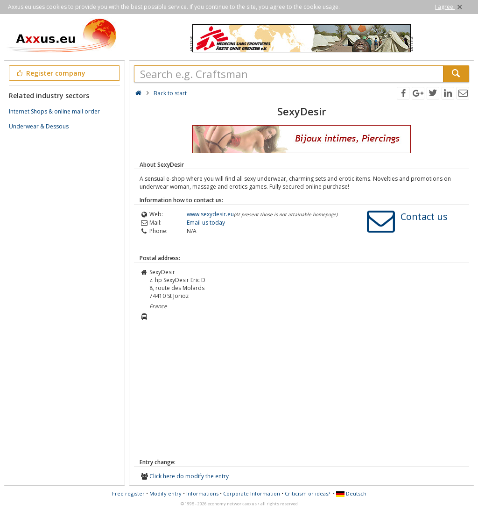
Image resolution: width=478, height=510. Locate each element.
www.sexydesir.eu (210, 214)
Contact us (424, 216)
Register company (50, 73)
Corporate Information (251, 493)
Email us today (206, 223)
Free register (128, 493)
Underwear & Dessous (39, 126)
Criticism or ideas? (307, 493)
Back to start (170, 93)
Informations (202, 493)
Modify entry (165, 493)
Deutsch (351, 493)
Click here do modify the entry (189, 476)
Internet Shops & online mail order (54, 111)
